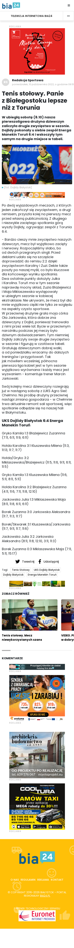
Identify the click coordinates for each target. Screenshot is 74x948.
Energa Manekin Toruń (42, 575)
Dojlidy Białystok (13, 575)
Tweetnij (25, 561)
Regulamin (28, 879)
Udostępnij (48, 561)
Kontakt (57, 879)
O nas (15, 879)
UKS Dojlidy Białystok (47, 570)
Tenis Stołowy (21, 570)
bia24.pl (45, 896)
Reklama (43, 879)
